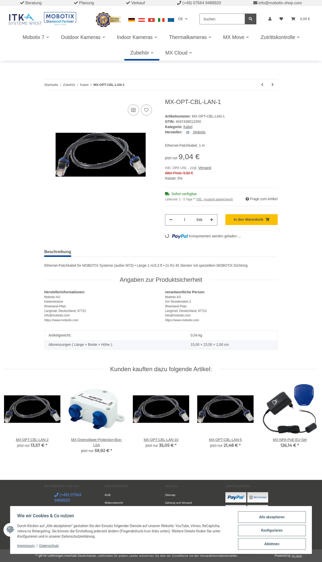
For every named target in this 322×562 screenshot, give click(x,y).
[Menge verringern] (170, 219)
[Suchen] (222, 19)
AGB (108, 494)
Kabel (187, 127)
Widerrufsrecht (114, 502)
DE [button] (180, 19)
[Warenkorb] (300, 19)
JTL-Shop (296, 555)
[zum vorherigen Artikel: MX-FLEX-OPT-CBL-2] (262, 84)
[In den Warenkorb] (251, 219)
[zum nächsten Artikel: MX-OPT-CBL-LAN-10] (272, 84)
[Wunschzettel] (281, 19)
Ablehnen (270, 544)
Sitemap (170, 494)
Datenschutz (50, 546)
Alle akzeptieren (270, 518)
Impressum (27, 546)
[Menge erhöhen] (211, 219)
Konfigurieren (270, 531)
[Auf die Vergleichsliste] (133, 110)
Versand (204, 168)
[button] (269, 19)
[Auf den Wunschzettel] (146, 110)
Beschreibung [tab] (57, 252)
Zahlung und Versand (178, 502)
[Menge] (184, 219)
